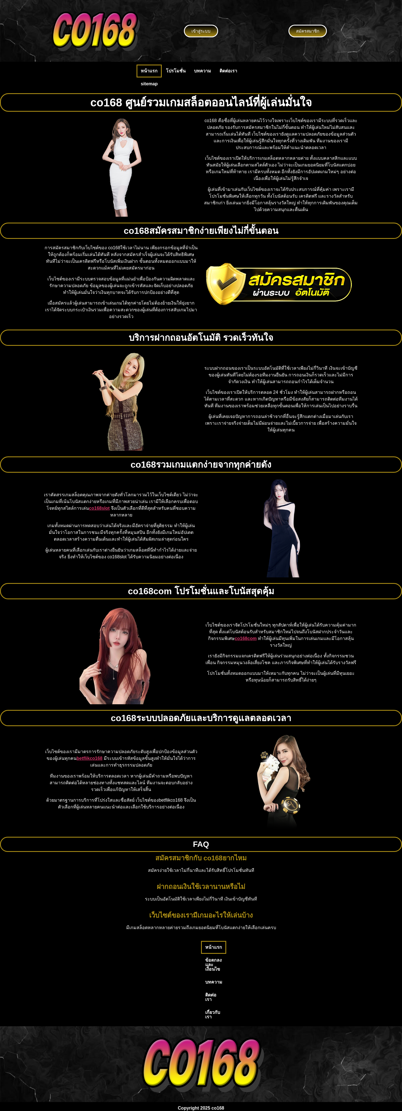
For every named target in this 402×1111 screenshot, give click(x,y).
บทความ (202, 70)
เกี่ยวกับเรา (263, 947)
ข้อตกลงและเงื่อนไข (173, 947)
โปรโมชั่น (176, 70)
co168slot (99, 508)
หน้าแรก (149, 70)
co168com (246, 638)
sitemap (149, 83)
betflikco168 (89, 758)
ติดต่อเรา (228, 70)
